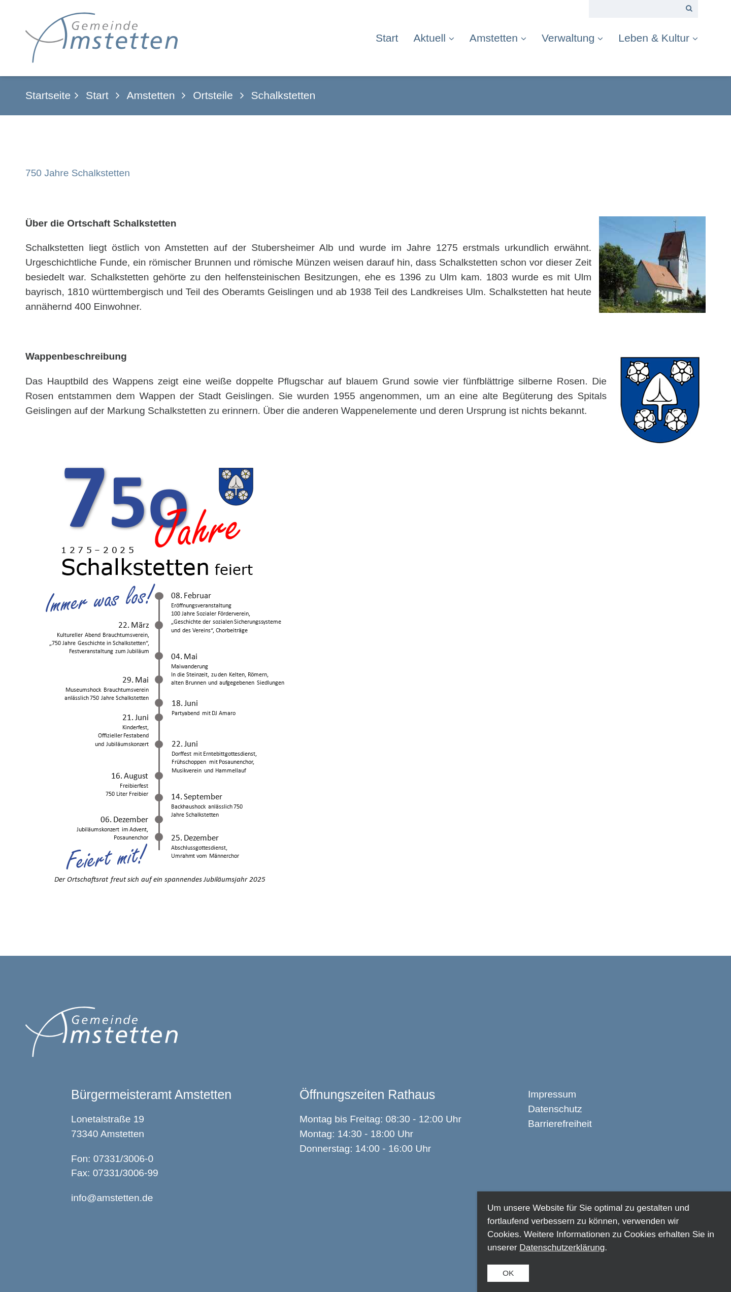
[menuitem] (391, 37)
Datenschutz (555, 1109)
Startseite (48, 95)
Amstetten (498, 38)
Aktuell (433, 38)
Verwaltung (572, 38)
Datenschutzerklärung (562, 1247)
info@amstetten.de (112, 1197)
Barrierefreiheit (560, 1123)
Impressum (552, 1094)
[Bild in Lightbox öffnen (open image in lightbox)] (165, 675)
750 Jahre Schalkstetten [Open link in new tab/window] (77, 173)
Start (387, 38)
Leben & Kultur (658, 38)
